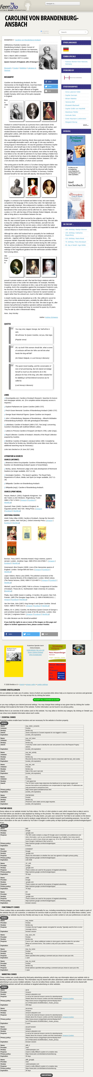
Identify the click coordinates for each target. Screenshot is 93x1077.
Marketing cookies (8, 974)
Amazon (24, 500)
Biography (8, 68)
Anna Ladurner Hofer (72, 92)
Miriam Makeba (70, 99)
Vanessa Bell (70, 102)
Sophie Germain (71, 95)
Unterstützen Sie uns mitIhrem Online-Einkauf (35, 652)
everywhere (45, 31)
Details (4, 723)
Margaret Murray (71, 122)
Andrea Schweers (51, 317)
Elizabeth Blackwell (72, 105)
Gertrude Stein (70, 115)
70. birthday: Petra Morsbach (75, 242)
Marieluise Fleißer (71, 112)
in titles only (45, 33)
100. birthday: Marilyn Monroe (76, 229)
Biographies (8, 40)
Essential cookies (8, 717)
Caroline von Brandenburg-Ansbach (28, 40)
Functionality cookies (10, 907)
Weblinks (23, 68)
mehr (85, 125)
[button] (51, 82)
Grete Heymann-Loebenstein (75, 119)
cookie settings (42, 684)
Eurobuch (31, 500)
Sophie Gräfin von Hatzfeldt (75, 109)
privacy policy (31, 684)
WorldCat (7, 502)
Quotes (15, 68)
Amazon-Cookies (68, 998)
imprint (21, 684)
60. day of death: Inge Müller (75, 245)
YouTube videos (6, 808)
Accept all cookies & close (46, 700)
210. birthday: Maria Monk (74, 238)
